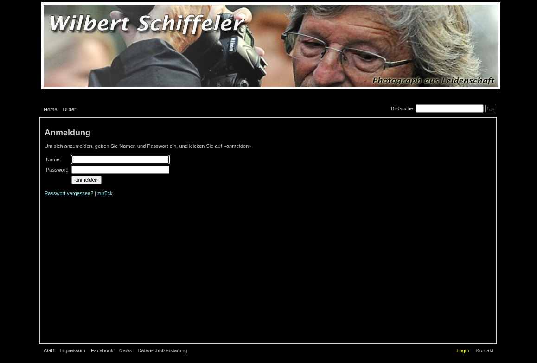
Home (50, 109)
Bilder (69, 109)
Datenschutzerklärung (162, 350)
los (490, 108)
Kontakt (484, 350)
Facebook (102, 350)
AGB (49, 350)
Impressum (72, 350)
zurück (104, 193)
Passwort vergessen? (69, 193)
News (125, 350)
